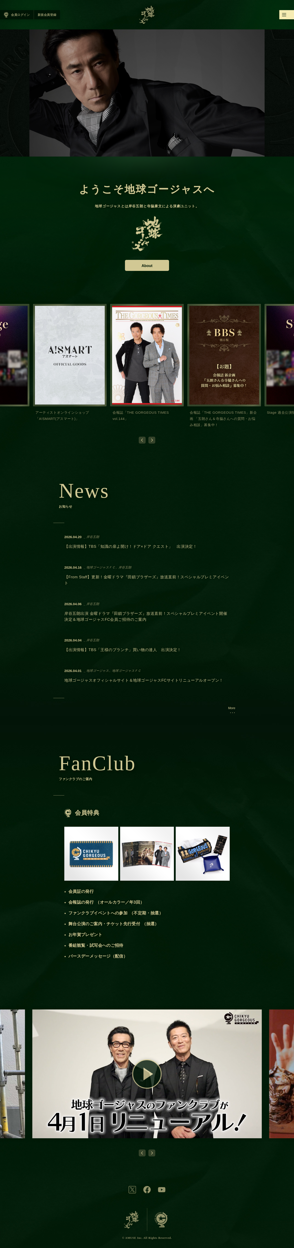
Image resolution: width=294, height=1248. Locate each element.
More (231, 708)
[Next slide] (151, 440)
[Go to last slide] (142, 440)
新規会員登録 (47, 15)
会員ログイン (20, 15)
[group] (70, 366)
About (147, 266)
